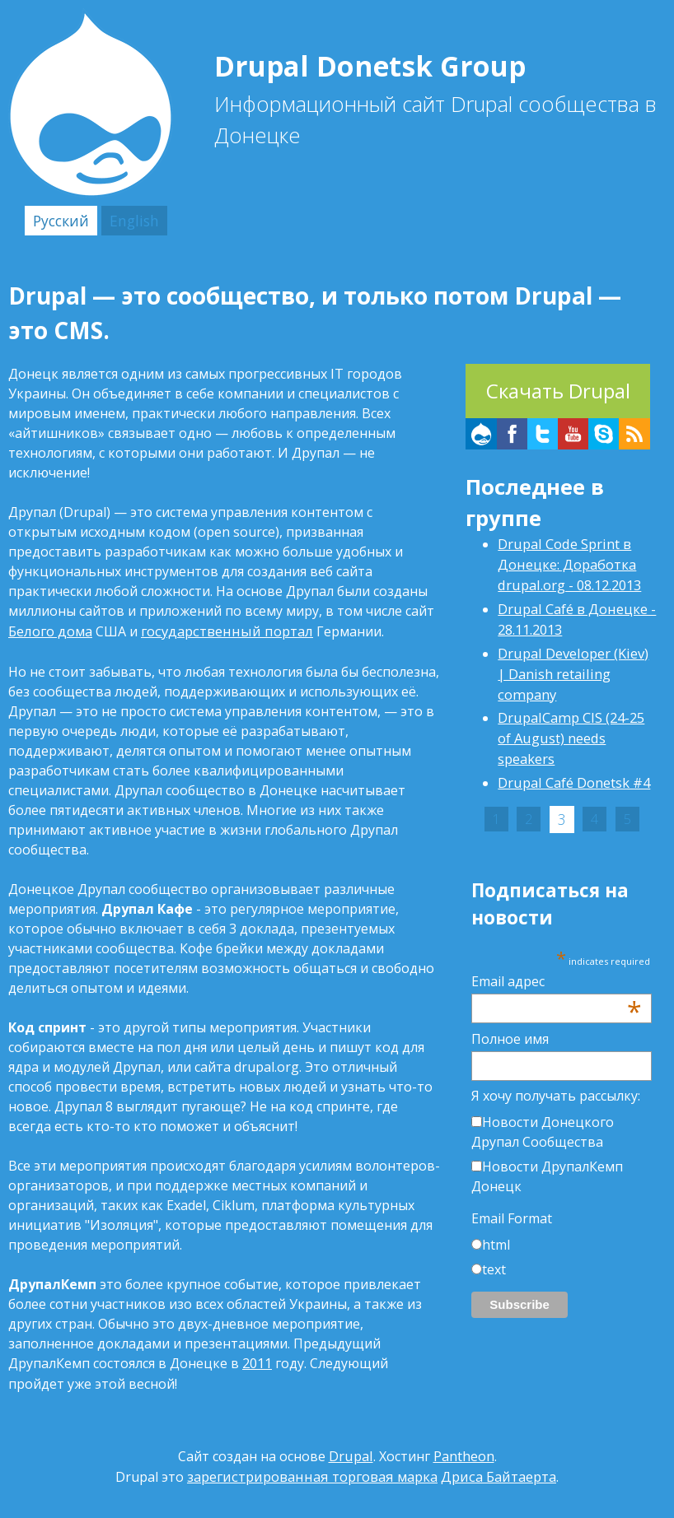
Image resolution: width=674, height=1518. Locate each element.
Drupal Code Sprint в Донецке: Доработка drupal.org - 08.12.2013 (568, 561)
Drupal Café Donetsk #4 (573, 752)
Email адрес (556, 947)
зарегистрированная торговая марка (314, 1472)
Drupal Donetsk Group (398, 63)
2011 (257, 1360)
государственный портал (221, 629)
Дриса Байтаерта (495, 1472)
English (126, 220)
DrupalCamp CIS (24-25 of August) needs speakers (569, 709)
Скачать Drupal (558, 389)
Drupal (351, 1452)
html (496, 1212)
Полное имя (510, 1005)
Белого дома (49, 629)
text (494, 1236)
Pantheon (463, 1452)
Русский (58, 220)
